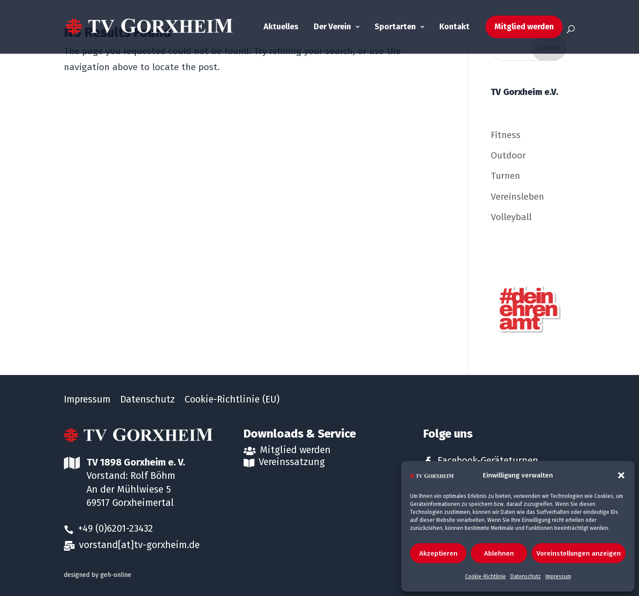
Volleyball (511, 217)
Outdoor (508, 155)
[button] (621, 475)
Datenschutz (525, 576)
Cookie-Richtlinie (485, 576)
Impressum (558, 576)
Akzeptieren (438, 553)
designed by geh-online (97, 575)
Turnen (505, 176)
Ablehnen (499, 553)
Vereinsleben (517, 196)
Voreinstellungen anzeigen (578, 553)
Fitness (506, 135)
